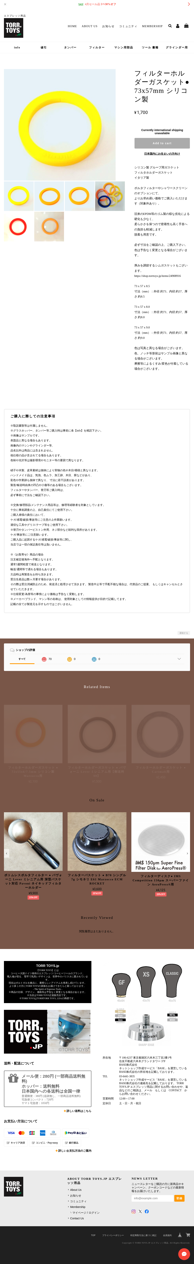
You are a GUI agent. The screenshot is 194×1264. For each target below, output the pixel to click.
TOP (93, 1235)
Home (72, 26)
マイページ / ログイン (86, 1212)
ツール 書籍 (150, 47)
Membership (152, 26)
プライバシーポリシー (113, 1235)
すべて (22, 659)
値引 (44, 47)
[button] (6, 853)
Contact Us (77, 1218)
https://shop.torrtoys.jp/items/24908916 (157, 275)
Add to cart (162, 143)
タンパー (70, 47)
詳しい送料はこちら (79, 1111)
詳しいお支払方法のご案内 (74, 1150)
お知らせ (108, 26)
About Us (90, 26)
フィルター (97, 47)
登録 (179, 1198)
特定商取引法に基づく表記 (143, 1235)
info (17, 47)
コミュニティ (128, 26)
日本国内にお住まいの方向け (162, 153)
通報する (183, 633)
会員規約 (167, 1235)
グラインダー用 (177, 47)
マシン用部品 (123, 47)
